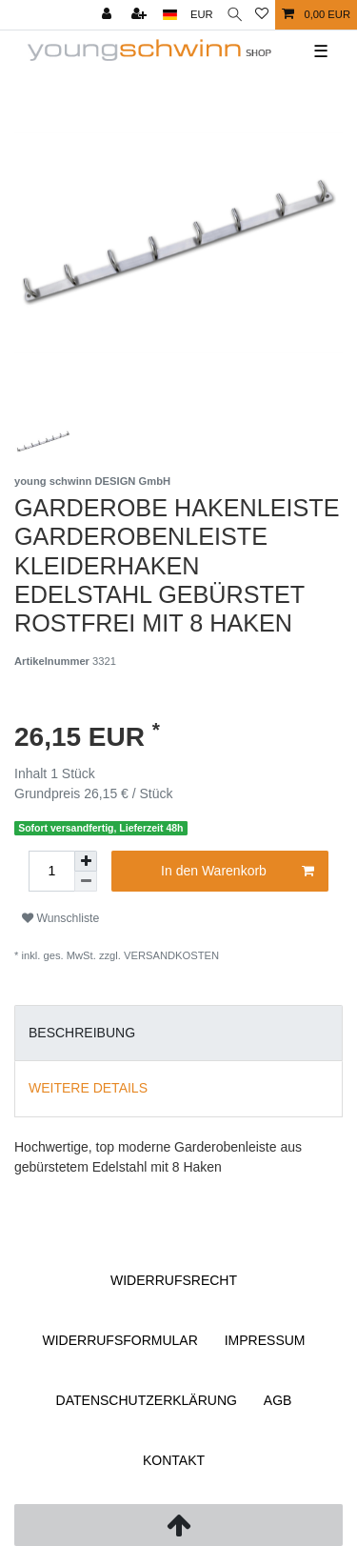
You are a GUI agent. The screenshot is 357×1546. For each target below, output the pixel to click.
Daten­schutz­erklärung (146, 1400)
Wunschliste (60, 918)
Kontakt (174, 1460)
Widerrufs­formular (119, 1340)
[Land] (170, 15)
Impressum (265, 1340)
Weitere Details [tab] (88, 1087)
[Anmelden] (108, 15)
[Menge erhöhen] (85, 861)
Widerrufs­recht (173, 1280)
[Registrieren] (141, 15)
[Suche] (234, 15)
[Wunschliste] (261, 15)
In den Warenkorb (237, 871)
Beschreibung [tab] (82, 1032)
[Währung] (202, 15)
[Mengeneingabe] (51, 871)
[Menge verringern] (85, 882)
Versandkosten (171, 955)
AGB (278, 1400)
